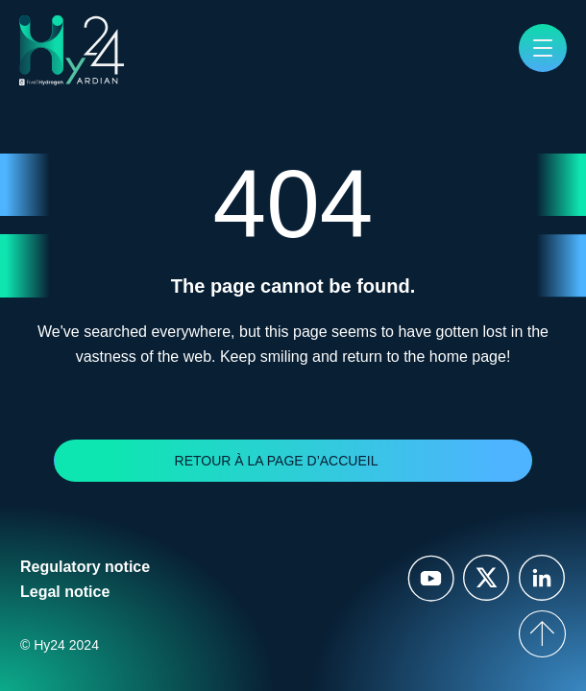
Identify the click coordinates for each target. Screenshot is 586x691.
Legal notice (65, 592)
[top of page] (542, 633)
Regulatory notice (85, 567)
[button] (543, 48)
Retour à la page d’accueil (276, 460)
